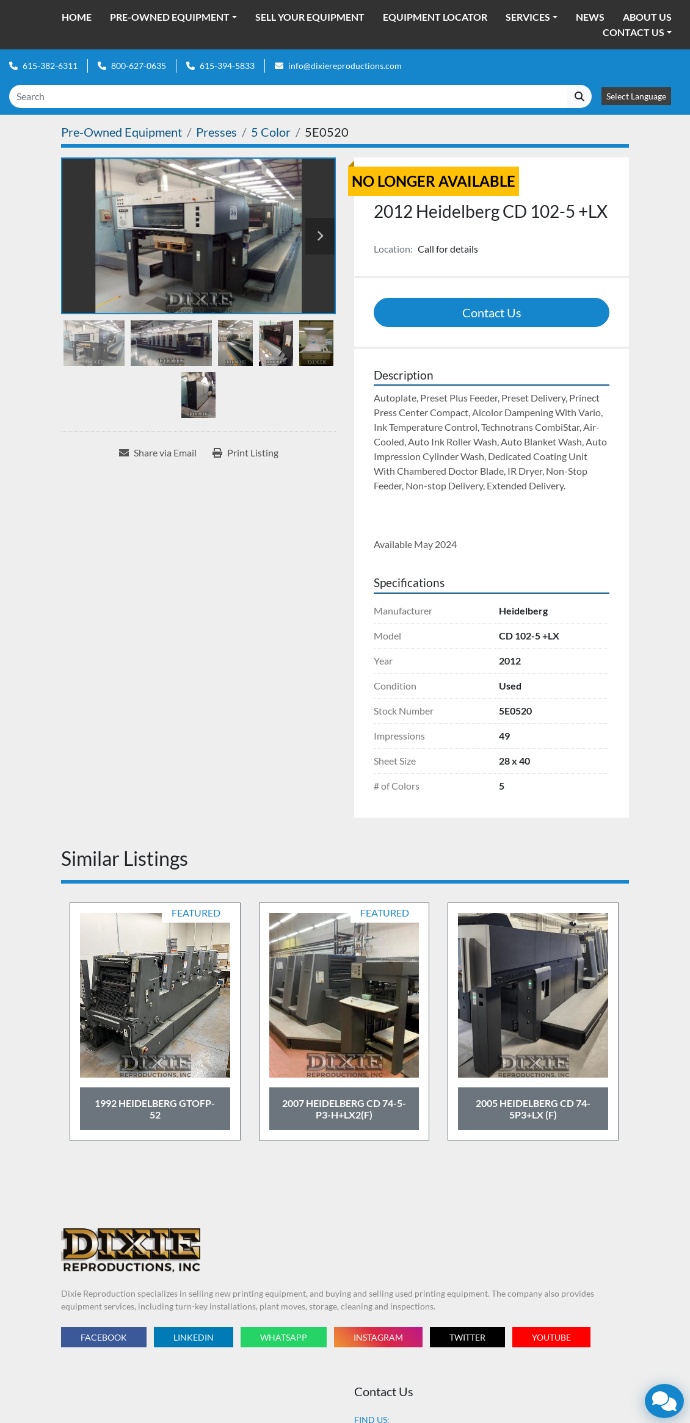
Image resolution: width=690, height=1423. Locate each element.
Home (77, 17)
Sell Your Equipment (310, 17)
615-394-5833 (227, 65)
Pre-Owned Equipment (170, 17)
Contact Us (633, 32)
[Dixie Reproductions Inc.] (130, 1249)
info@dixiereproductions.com (345, 65)
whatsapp (283, 1337)
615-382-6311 (50, 65)
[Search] (288, 96)
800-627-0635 (138, 65)
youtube (551, 1337)
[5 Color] (271, 131)
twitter (467, 1337)
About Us (647, 17)
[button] (173, 17)
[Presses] (216, 131)
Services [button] (528, 17)
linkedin (193, 1337)
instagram (378, 1337)
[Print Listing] (245, 452)
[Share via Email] (158, 452)
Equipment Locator (435, 17)
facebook (104, 1337)
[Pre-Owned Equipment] (121, 131)
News (590, 17)
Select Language (636, 96)
